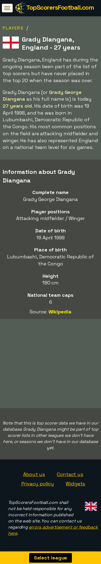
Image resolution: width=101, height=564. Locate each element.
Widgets (75, 484)
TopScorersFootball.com (60, 7)
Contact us (70, 474)
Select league (50, 558)
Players (13, 28)
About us (34, 474)
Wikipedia (59, 312)
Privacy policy (37, 484)
